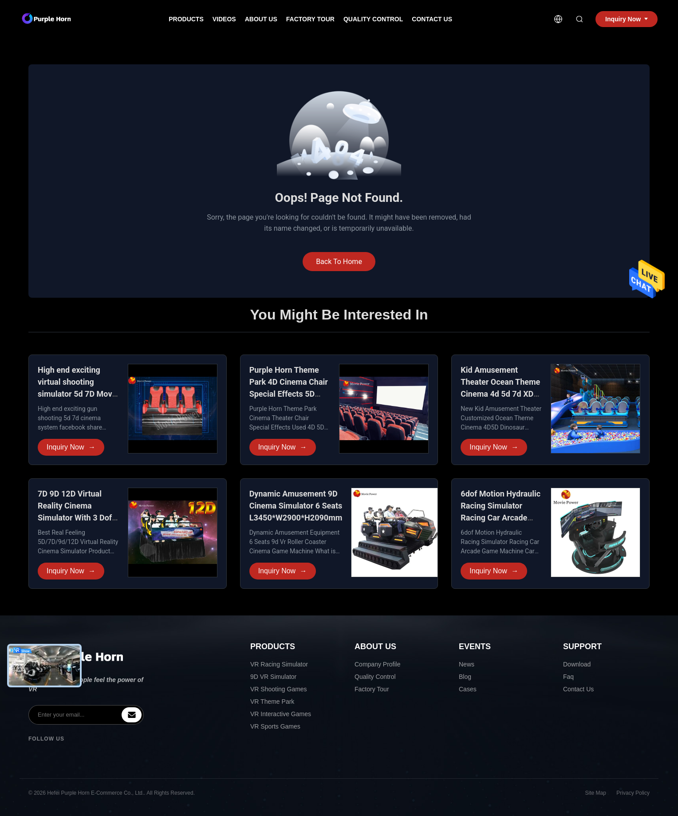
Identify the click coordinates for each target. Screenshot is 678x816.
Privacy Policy (633, 793)
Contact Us (432, 19)
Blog (465, 676)
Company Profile (378, 664)
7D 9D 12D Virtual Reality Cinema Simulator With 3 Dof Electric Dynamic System (75, 517)
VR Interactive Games (280, 713)
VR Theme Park (272, 701)
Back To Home (339, 261)
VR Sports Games (275, 726)
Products (186, 19)
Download (577, 664)
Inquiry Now (71, 447)
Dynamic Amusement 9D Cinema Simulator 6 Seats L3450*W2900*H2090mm (296, 505)
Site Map (595, 793)
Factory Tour (310, 19)
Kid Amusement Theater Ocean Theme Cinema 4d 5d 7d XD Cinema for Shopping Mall (500, 393)
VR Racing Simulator (279, 664)
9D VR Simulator (273, 676)
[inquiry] (132, 714)
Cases (468, 689)
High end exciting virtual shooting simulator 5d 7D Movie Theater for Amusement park (78, 393)
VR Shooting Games (278, 689)
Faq (568, 676)
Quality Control (373, 19)
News (466, 664)
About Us (261, 19)
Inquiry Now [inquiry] (626, 19)
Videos (224, 19)
